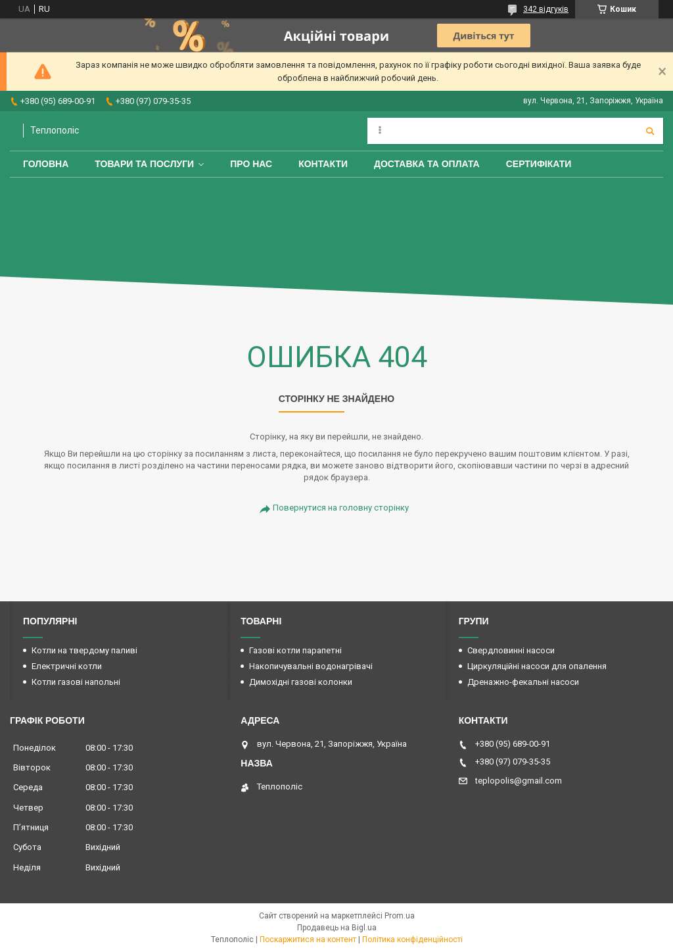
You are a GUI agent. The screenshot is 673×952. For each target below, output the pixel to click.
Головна (45, 164)
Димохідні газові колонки (300, 682)
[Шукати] (650, 131)
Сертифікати (539, 164)
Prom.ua (399, 915)
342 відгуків (546, 9)
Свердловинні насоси (511, 650)
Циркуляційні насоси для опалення (537, 666)
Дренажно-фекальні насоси (523, 682)
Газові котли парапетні (295, 650)
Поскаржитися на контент (308, 939)
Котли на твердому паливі (84, 650)
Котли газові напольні (76, 682)
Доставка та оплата (427, 164)
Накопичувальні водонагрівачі (311, 666)
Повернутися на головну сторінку (341, 508)
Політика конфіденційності (412, 939)
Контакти (323, 164)
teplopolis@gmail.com (518, 781)
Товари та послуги (144, 164)
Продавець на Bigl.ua (337, 927)
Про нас (251, 164)
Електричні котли (67, 666)
